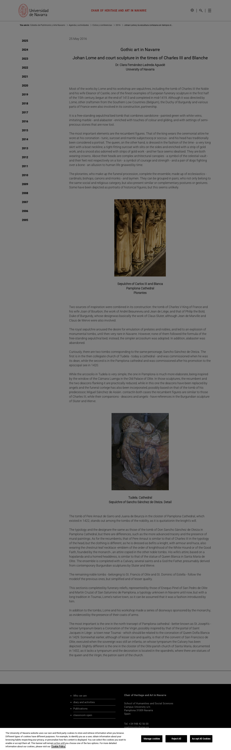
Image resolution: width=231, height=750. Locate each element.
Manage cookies (152, 738)
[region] (115, 739)
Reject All (176, 738)
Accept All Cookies (201, 738)
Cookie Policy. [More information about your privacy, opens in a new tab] (58, 746)
